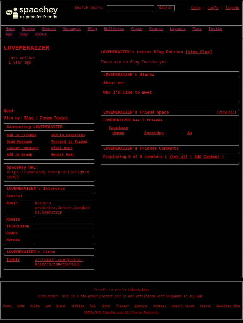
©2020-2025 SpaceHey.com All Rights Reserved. (121, 312)
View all (178, 157)
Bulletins (114, 29)
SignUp (232, 8)
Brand (60, 305)
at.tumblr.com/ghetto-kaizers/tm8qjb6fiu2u (59, 262)
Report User (63, 155)
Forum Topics (53, 118)
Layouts (178, 29)
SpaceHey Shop (228, 305)
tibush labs (138, 289)
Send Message (19, 142)
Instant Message (23, 148)
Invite (215, 29)
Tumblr (13, 260)
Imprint (140, 305)
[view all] (226, 112)
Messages (72, 29)
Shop (23, 34)
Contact (159, 305)
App (9, 34)
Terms (105, 305)
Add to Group (19, 155)
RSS (93, 305)
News (21, 305)
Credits (77, 305)
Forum (136, 29)
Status (205, 305)
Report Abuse (183, 305)
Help (196, 8)
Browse (28, 29)
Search (165, 8)
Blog (92, 29)
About (41, 34)
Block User (61, 148)
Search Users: (89, 8)
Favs (197, 29)
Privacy (122, 305)
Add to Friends (21, 135)
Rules (35, 305)
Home (10, 29)
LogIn (213, 8)
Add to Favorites (68, 135)
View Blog (199, 52)
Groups (156, 29)
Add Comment (207, 157)
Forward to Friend (69, 142)
